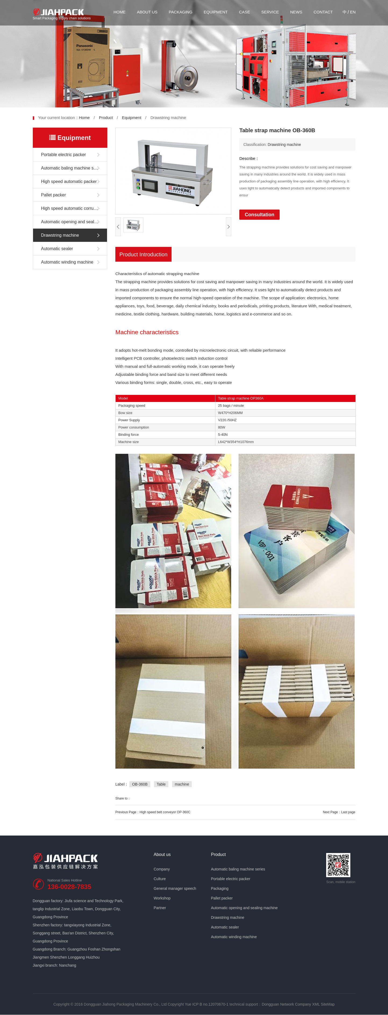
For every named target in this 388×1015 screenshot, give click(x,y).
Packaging (181, 12)
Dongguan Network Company (286, 1004)
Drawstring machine (60, 235)
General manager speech (175, 888)
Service (270, 12)
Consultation (259, 214)
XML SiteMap (323, 1004)
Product (106, 117)
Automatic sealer (57, 248)
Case (244, 12)
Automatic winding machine (67, 262)
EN (353, 12)
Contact (323, 12)
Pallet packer (53, 195)
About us (147, 12)
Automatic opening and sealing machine (74, 221)
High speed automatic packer (69, 181)
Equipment (216, 12)
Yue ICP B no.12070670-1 (206, 1004)
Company (162, 869)
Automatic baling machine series (72, 168)
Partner (160, 908)
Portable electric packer (63, 154)
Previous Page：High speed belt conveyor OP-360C (152, 812)
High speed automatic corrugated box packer (74, 208)
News (296, 12)
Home (119, 12)
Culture (160, 879)
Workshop (162, 898)
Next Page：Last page (339, 812)
